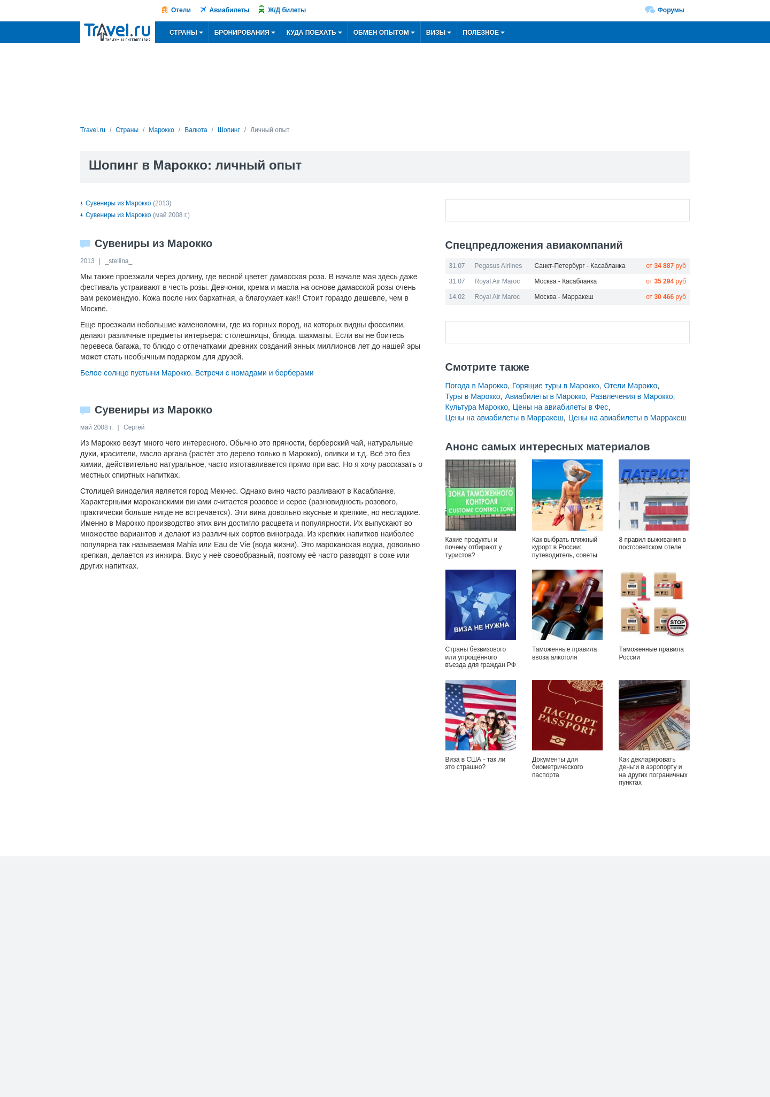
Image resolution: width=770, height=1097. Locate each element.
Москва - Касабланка (566, 281)
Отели (181, 10)
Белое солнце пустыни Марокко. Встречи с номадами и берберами (197, 373)
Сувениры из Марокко (115, 203)
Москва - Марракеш (564, 297)
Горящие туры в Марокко (555, 385)
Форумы (671, 10)
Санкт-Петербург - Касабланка (580, 266)
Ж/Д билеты (287, 10)
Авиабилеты (230, 10)
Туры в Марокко (472, 396)
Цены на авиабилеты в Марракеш (504, 417)
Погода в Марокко (476, 385)
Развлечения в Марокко (631, 396)
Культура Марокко (476, 407)
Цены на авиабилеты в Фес (561, 407)
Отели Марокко (630, 385)
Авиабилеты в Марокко (545, 396)
